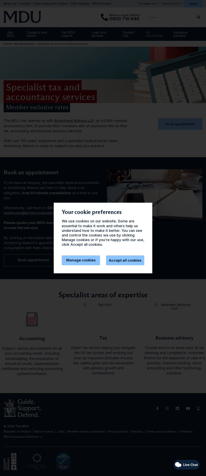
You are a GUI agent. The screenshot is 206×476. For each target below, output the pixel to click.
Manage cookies (81, 260)
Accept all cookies (125, 260)
